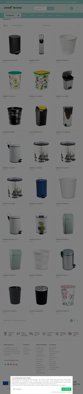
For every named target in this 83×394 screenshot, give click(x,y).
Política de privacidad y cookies (61, 392)
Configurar (17, 389)
